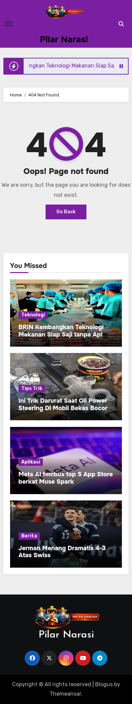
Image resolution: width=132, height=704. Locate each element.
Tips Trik (31, 388)
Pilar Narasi (64, 39)
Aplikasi (30, 462)
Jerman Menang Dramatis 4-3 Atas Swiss (62, 551)
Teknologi (33, 315)
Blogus (104, 684)
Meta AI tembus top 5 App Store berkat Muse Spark (66, 478)
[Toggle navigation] (8, 24)
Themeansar (65, 694)
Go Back (66, 212)
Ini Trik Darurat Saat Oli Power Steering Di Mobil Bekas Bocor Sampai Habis (63, 408)
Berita (29, 536)
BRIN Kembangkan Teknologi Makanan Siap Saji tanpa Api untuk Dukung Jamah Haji (61, 334)
